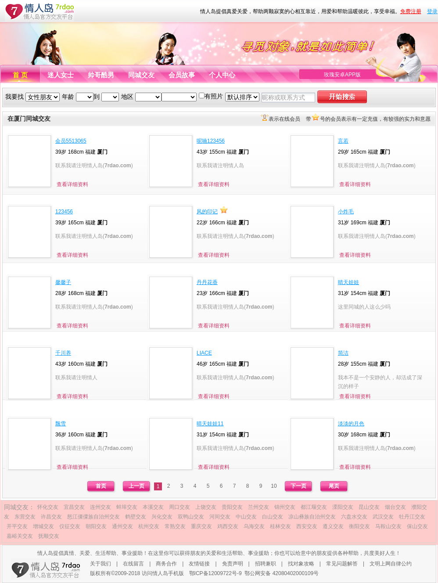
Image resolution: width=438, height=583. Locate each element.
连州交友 (100, 507)
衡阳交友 (359, 526)
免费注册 (410, 11)
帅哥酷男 (101, 75)
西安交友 (306, 526)
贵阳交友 (232, 507)
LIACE (204, 353)
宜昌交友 (74, 507)
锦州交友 (284, 507)
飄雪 (60, 424)
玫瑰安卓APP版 (342, 75)
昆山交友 (369, 507)
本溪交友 (153, 507)
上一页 (136, 486)
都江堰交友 (314, 507)
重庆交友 (201, 526)
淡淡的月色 (351, 424)
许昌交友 (51, 517)
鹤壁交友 (135, 517)
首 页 (20, 75)
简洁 (343, 353)
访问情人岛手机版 (163, 573)
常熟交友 (175, 526)
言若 (343, 141)
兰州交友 (258, 507)
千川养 (63, 353)
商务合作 (166, 564)
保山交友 (417, 526)
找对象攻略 (301, 564)
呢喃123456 (211, 141)
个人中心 (222, 75)
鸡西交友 (227, 526)
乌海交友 (254, 526)
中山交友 (246, 517)
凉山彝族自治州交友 (312, 517)
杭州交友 (148, 526)
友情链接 (199, 564)
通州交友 (122, 526)
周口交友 (179, 507)
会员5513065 (70, 141)
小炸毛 (346, 212)
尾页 (334, 486)
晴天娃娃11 (210, 424)
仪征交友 (69, 526)
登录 (432, 11)
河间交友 (219, 517)
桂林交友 (280, 526)
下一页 (298, 486)
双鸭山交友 (191, 517)
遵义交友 (333, 526)
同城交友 (141, 75)
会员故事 (182, 75)
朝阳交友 (96, 526)
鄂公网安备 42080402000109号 (281, 573)
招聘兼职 (265, 564)
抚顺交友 (48, 536)
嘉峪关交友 (20, 536)
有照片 (214, 96)
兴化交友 (161, 517)
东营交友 (25, 517)
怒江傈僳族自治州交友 (93, 517)
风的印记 (207, 212)
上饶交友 (205, 507)
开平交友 (17, 526)
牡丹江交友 (412, 517)
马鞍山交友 (388, 526)
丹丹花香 (207, 282)
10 (273, 486)
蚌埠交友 (126, 507)
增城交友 (43, 526)
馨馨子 (63, 282)
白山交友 (272, 517)
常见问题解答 (342, 564)
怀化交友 (47, 507)
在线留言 (133, 564)
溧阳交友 (342, 507)
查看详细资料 (72, 184)
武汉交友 (383, 517)
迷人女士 (60, 75)
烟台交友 (395, 507)
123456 (64, 212)
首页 (101, 486)
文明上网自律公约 (391, 564)
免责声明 (232, 564)
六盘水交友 (354, 517)
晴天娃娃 (348, 282)
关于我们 (100, 564)
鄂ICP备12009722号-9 (215, 573)
